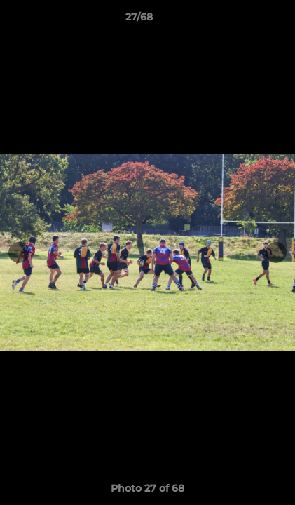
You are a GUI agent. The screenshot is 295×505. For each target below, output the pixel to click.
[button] (244, 20)
